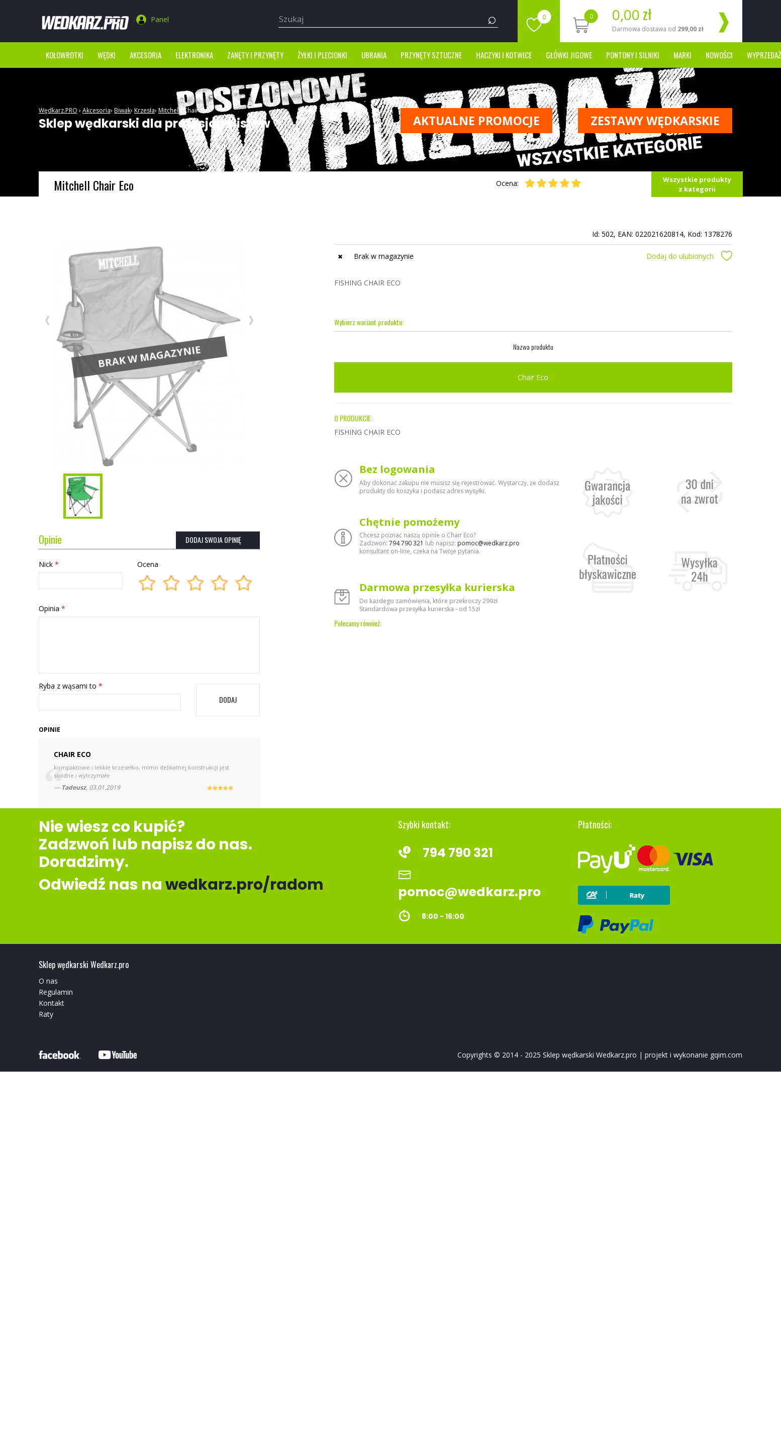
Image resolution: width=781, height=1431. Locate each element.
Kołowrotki (64, 54)
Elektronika (194, 54)
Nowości (719, 54)
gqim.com (726, 1055)
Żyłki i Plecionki (322, 54)
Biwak (122, 110)
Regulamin (56, 992)
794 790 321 (406, 543)
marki (682, 54)
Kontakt (51, 1003)
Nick (49, 564)
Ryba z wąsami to (71, 686)
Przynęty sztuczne (431, 54)
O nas (48, 981)
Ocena (147, 564)
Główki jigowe (569, 54)
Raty (46, 1014)
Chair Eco (196, 110)
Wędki (106, 54)
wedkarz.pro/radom (244, 884)
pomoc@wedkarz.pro (488, 543)
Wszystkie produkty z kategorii (697, 184)
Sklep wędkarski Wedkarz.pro (590, 1055)
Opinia (52, 608)
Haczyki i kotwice (504, 54)
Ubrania (373, 54)
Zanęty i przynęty (255, 54)
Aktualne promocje (476, 121)
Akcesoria (145, 54)
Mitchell (169, 110)
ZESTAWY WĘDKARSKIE (655, 121)
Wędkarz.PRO (58, 110)
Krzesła (144, 110)
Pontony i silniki (632, 54)
